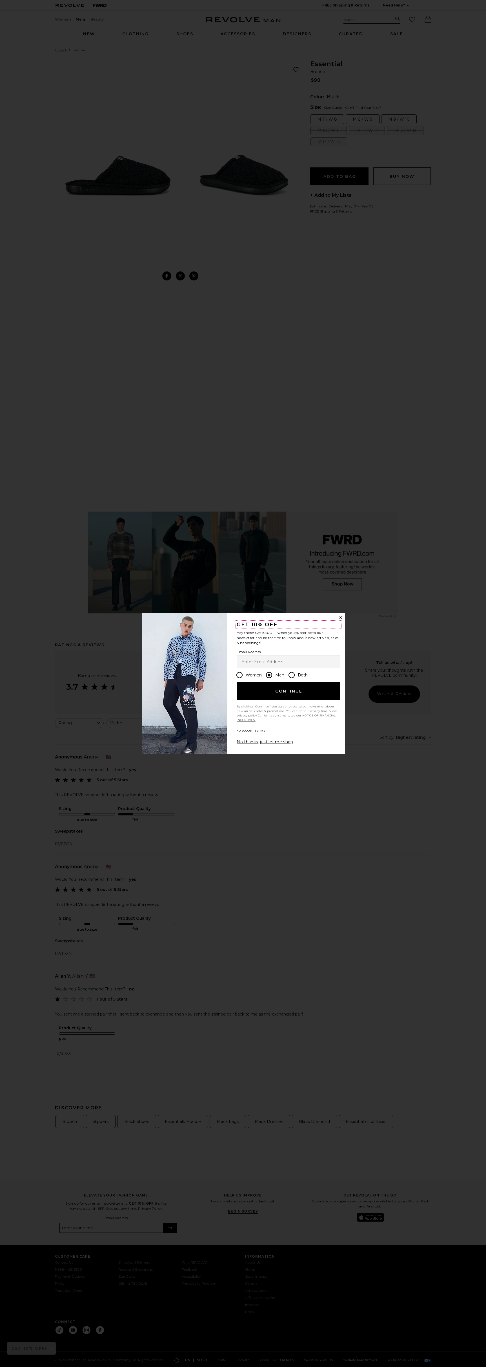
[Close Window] (340, 617)
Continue (288, 691)
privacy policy (247, 715)
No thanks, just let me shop (265, 741)
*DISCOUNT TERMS (251, 731)
